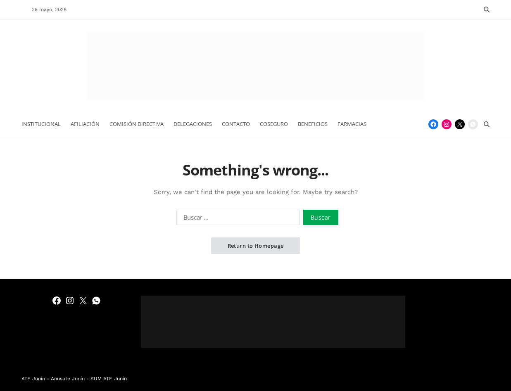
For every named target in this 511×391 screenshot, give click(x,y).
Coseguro (274, 124)
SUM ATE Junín (108, 379)
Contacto (236, 124)
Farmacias (351, 124)
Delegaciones (193, 124)
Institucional (41, 124)
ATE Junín (33, 379)
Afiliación (85, 124)
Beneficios (313, 124)
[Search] (487, 9)
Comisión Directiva (136, 124)
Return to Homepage (256, 245)
